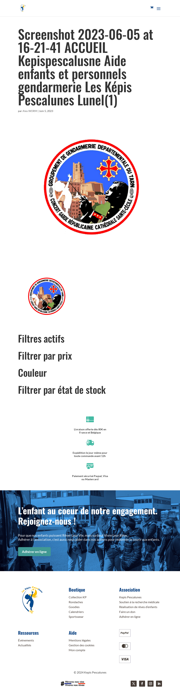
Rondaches (76, 602)
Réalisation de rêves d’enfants (138, 607)
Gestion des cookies (81, 645)
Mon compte (77, 650)
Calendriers (76, 612)
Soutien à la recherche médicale (139, 602)
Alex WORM (30, 110)
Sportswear (76, 616)
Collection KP (78, 597)
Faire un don (127, 612)
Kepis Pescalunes (130, 597)
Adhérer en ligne (34, 552)
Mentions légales (80, 640)
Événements (26, 640)
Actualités (24, 645)
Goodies (74, 607)
